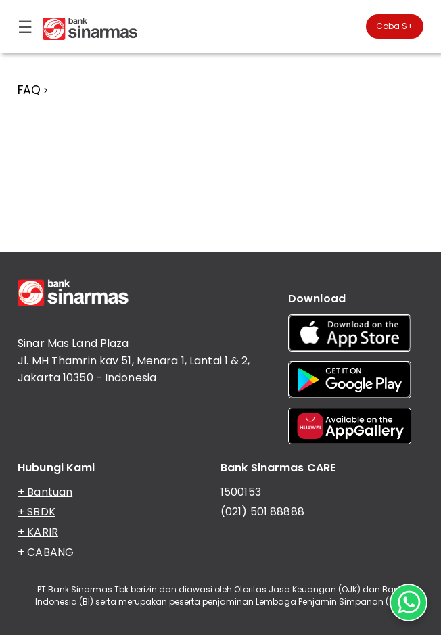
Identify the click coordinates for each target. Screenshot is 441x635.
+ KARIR (38, 532)
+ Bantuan (45, 492)
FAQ (29, 90)
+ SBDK (36, 511)
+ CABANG (46, 552)
